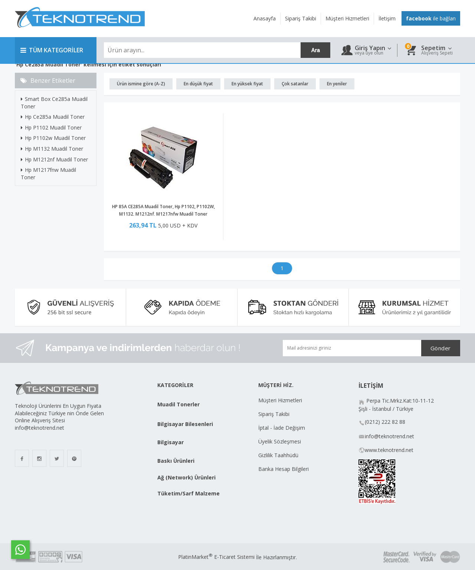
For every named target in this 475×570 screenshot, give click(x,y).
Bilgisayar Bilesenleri (185, 424)
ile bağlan (431, 18)
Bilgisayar (170, 442)
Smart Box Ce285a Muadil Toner (54, 102)
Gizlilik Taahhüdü (278, 455)
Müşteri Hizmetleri (280, 400)
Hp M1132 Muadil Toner (52, 148)
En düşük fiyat (198, 84)
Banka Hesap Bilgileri (283, 468)
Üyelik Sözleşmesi (279, 441)
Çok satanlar (295, 84)
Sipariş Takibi (273, 413)
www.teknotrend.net (389, 449)
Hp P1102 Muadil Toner (51, 127)
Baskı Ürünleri (175, 460)
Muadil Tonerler (178, 404)
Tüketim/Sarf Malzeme (188, 493)
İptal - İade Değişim (282, 427)
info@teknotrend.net (389, 436)
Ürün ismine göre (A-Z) (141, 84)
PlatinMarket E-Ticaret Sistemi (216, 556)
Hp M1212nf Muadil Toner (54, 159)
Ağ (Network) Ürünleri (186, 477)
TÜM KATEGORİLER (51, 50)
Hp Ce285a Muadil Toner (53, 116)
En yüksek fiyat (247, 84)
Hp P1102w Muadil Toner (53, 137)
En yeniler (337, 84)
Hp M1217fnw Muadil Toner (48, 173)
